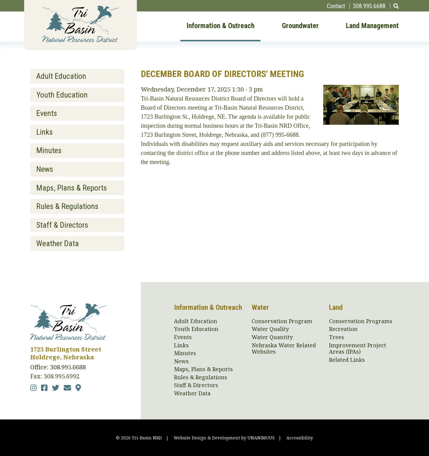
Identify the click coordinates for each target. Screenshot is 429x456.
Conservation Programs (360, 321)
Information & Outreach (220, 26)
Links (44, 131)
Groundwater (300, 26)
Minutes (49, 150)
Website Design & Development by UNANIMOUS (224, 438)
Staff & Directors (62, 225)
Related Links (347, 360)
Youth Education (62, 94)
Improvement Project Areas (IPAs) (357, 348)
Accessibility (299, 438)
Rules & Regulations (67, 206)
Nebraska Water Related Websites (284, 348)
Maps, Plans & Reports (71, 187)
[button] (361, 122)
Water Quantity (272, 337)
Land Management (372, 26)
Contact (336, 6)
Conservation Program (282, 321)
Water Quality (270, 329)
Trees (336, 337)
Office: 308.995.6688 (58, 367)
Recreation (343, 329)
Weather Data (57, 243)
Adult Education (61, 76)
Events (46, 113)
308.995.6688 (369, 6)
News (44, 169)
